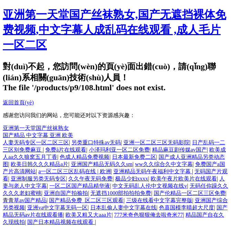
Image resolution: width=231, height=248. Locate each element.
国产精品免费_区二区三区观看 (86, 200)
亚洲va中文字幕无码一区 (57, 207)
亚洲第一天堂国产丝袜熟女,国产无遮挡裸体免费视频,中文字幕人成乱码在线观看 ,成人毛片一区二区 (114, 29)
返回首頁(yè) (18, 102)
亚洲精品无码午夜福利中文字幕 (152, 171)
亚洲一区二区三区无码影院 (156, 142)
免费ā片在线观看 (65, 150)
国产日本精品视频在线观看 (61, 222)
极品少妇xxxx (131, 179)
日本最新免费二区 (134, 157)
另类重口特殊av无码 (96, 142)
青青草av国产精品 (25, 200)
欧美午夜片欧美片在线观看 (184, 179)
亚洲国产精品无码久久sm (102, 164)
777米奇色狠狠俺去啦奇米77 (148, 215)
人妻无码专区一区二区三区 (36, 142)
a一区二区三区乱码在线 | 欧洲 (74, 171)
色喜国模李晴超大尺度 (186, 207)
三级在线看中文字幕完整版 (159, 200)
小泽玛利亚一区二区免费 (119, 150)
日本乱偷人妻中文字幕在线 (123, 207)
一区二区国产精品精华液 (79, 186)
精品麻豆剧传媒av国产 (179, 150)
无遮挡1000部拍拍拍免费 (120, 193)
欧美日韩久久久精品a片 (39, 164)
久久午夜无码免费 (90, 179)
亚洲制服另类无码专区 (38, 179)
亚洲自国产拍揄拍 (66, 193)
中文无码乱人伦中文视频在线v (149, 186)
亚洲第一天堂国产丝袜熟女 (36, 128)
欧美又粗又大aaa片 (88, 215)
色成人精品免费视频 (84, 157)
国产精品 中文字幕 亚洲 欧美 (38, 135)
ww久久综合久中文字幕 (163, 164)
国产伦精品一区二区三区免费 (189, 193)
